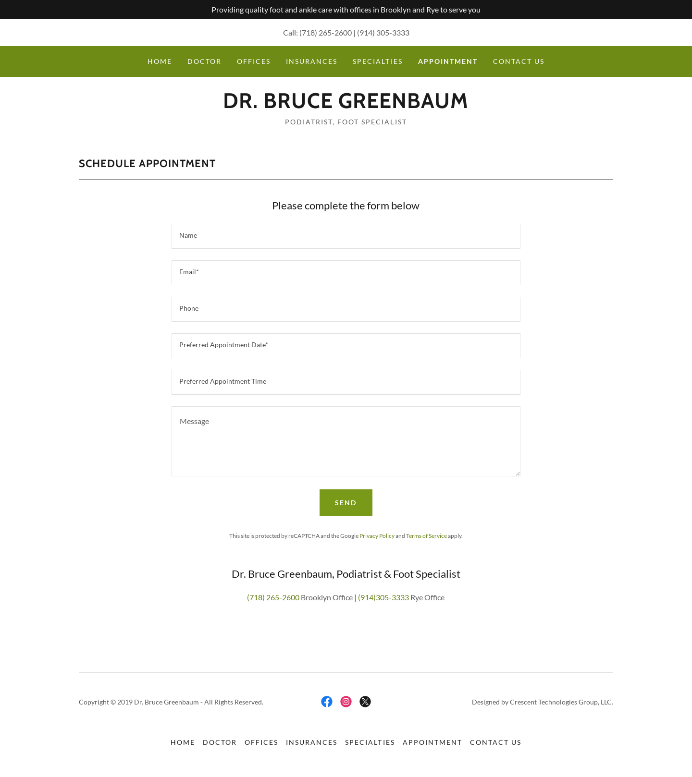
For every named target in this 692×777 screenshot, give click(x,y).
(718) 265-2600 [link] (325, 32)
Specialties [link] (377, 61)
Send (346, 502)
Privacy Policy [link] (377, 535)
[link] (346, 104)
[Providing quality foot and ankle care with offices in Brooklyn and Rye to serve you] (346, 9)
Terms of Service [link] (426, 535)
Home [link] (160, 61)
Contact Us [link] (518, 61)
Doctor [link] (204, 61)
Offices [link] (254, 61)
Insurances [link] (311, 61)
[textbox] (346, 236)
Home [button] (183, 742)
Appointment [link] (448, 61)
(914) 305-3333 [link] (383, 32)
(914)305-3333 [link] (383, 597)
